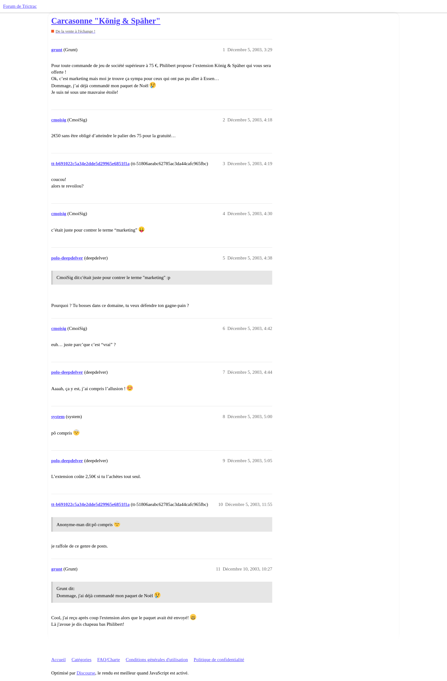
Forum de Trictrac (20, 6)
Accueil (58, 659)
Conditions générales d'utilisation (157, 659)
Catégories (81, 659)
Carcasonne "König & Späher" (105, 20)
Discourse (86, 672)
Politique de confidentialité (219, 659)
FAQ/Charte (108, 659)
